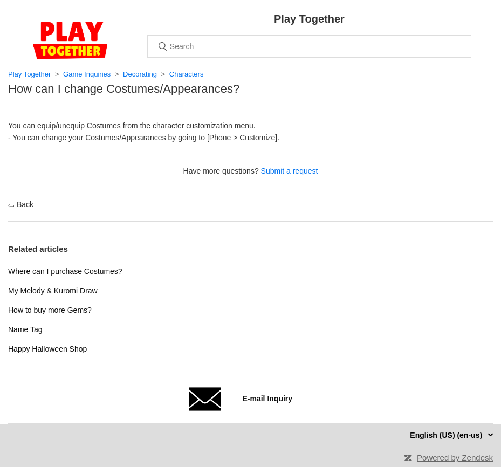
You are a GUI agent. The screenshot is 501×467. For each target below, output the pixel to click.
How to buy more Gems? (50, 310)
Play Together (29, 74)
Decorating (140, 74)
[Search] (309, 46)
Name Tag (25, 329)
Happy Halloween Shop (47, 349)
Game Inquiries (87, 74)
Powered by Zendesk (455, 457)
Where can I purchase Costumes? (65, 271)
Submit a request (289, 171)
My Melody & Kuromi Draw (53, 290)
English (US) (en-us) (447, 435)
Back (20, 204)
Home (70, 40)
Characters (186, 74)
